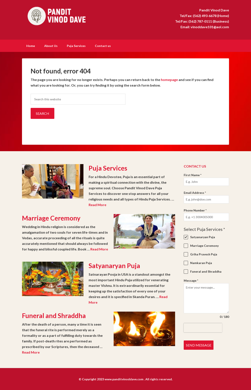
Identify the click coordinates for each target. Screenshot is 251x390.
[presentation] (203, 327)
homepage (169, 79)
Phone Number (195, 210)
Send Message (198, 345)
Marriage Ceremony (51, 217)
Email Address (195, 192)
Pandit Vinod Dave (58, 15)
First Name (192, 174)
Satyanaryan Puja (114, 265)
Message (191, 280)
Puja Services (108, 167)
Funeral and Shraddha (54, 315)
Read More (97, 204)
